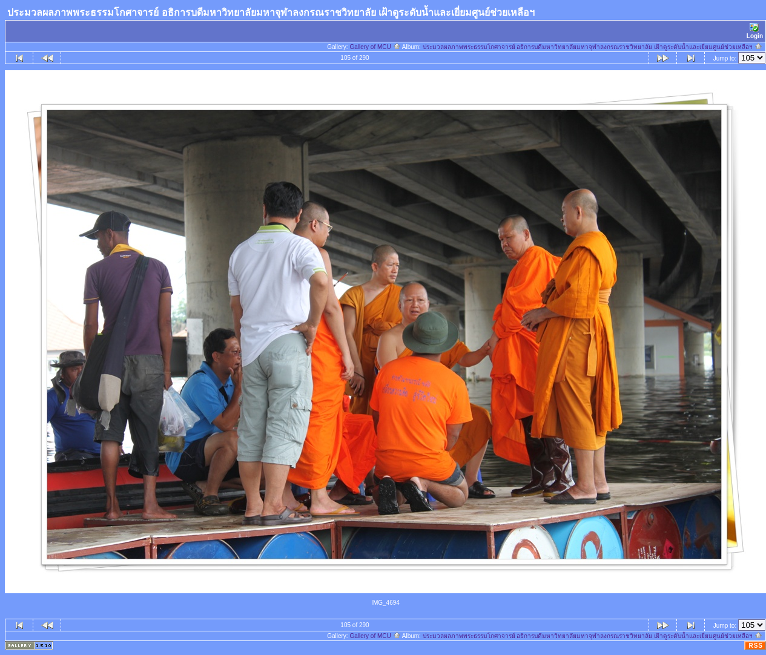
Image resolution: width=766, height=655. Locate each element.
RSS (755, 645)
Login (755, 31)
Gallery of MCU (374, 47)
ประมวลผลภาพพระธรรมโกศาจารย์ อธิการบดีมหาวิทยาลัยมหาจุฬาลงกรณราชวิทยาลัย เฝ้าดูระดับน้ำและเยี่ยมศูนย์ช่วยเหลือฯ (592, 47)
